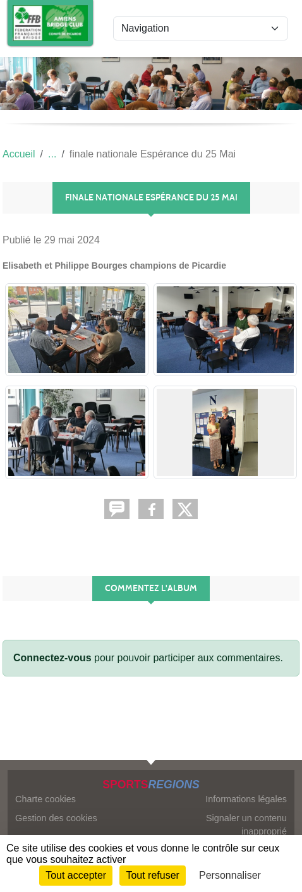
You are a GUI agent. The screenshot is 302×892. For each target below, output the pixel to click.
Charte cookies (45, 799)
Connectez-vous (52, 657)
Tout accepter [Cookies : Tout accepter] (75, 875)
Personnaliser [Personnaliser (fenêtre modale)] (230, 875)
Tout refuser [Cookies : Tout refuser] (152, 875)
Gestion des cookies (56, 818)
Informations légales (246, 799)
